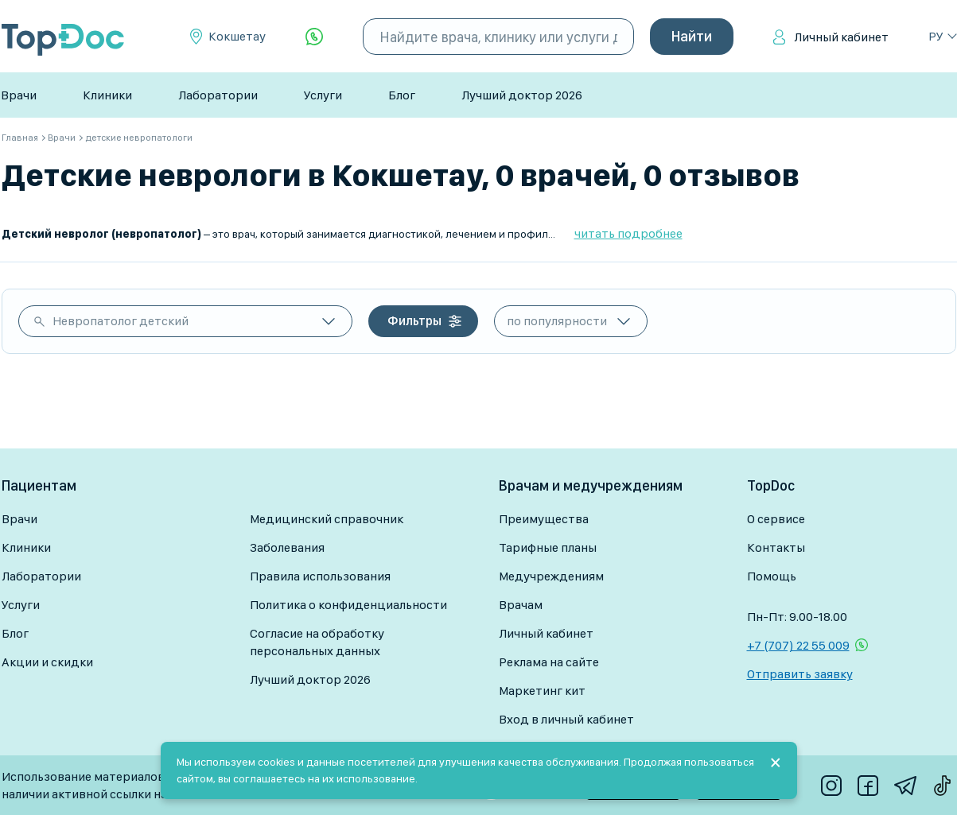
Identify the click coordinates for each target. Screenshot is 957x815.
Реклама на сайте (549, 661)
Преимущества (544, 518)
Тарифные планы (548, 547)
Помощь (771, 576)
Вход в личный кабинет (566, 719)
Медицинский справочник (326, 518)
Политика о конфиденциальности (348, 604)
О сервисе (776, 518)
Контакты (776, 547)
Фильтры (414, 320)
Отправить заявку (800, 673)
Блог (401, 95)
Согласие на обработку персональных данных (317, 642)
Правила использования (320, 576)
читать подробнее (628, 233)
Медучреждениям (551, 576)
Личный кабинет (841, 37)
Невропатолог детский (121, 320)
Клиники (107, 95)
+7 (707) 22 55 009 (798, 645)
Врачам (521, 604)
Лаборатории (218, 95)
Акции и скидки (47, 661)
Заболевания (287, 547)
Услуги (323, 95)
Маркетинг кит (542, 690)
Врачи (19, 95)
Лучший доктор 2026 (521, 95)
